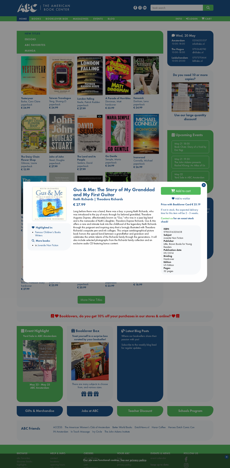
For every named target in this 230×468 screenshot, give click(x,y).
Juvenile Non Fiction (48, 245)
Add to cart (181, 191)
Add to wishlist (181, 198)
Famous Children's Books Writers (48, 233)
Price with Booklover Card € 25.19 (180, 204)
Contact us (167, 218)
